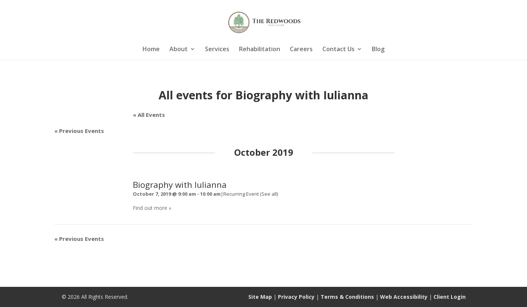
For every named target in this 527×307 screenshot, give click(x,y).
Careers (301, 49)
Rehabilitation (259, 49)
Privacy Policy (296, 296)
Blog (378, 49)
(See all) (269, 193)
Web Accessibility (404, 296)
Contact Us (338, 49)
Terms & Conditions (347, 296)
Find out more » (152, 207)
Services (217, 49)
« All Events (149, 114)
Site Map (260, 296)
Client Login (449, 296)
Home (151, 49)
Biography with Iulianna (180, 184)
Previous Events (79, 130)
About (178, 49)
